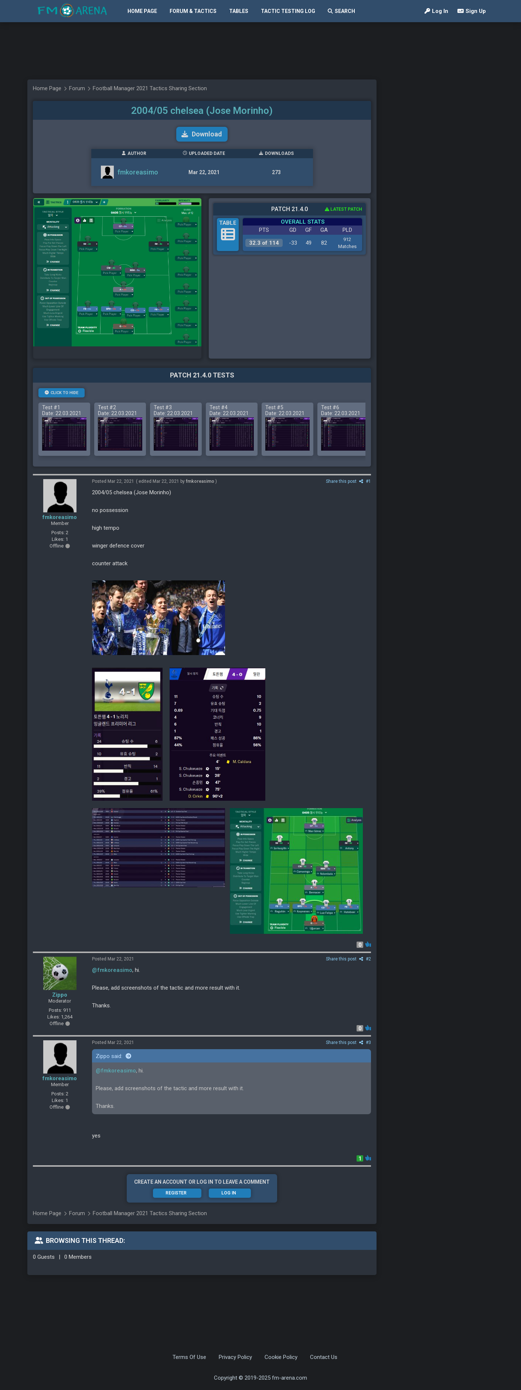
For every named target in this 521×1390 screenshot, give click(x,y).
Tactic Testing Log (288, 11)
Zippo (59, 994)
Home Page (142, 11)
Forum (77, 88)
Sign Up (471, 11)
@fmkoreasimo (112, 970)
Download (201, 134)
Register (176, 1193)
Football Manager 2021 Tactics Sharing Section (150, 88)
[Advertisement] (257, 51)
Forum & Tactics (193, 11)
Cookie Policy (281, 1357)
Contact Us (323, 1357)
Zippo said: (113, 1056)
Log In (436, 11)
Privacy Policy (235, 1357)
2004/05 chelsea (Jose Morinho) (202, 110)
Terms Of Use (189, 1357)
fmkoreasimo (138, 172)
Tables (238, 11)
